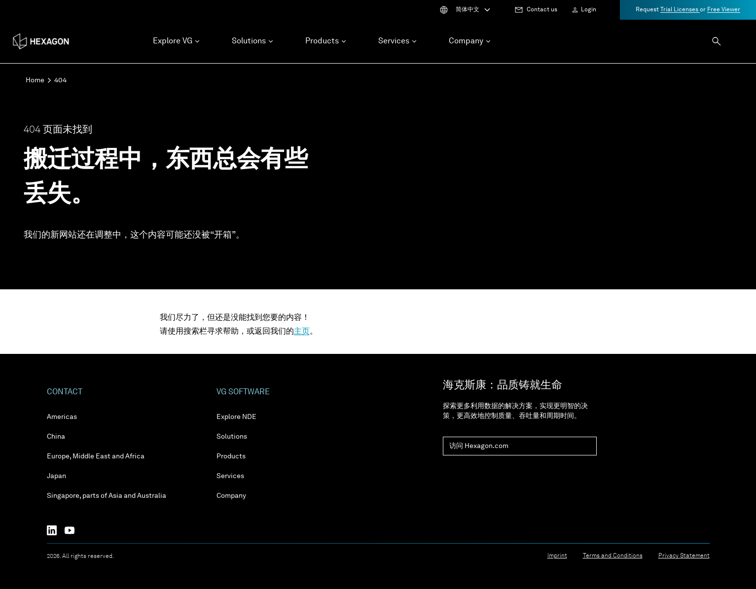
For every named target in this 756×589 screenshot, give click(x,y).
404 (60, 80)
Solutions (231, 436)
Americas (62, 417)
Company (231, 495)
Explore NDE (236, 417)
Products (231, 456)
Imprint (557, 556)
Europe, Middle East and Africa (95, 456)
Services (230, 476)
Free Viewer (723, 10)
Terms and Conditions (613, 556)
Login (588, 10)
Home (35, 80)
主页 (302, 332)
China (56, 436)
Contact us (542, 10)
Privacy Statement (684, 556)
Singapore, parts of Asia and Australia (106, 495)
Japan (56, 476)
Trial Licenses (680, 10)
